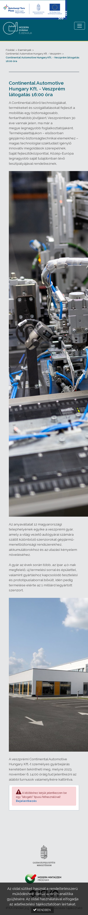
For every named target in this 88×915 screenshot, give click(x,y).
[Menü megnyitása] (79, 26)
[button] (42, 910)
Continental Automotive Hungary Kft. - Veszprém (33, 53)
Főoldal (10, 50)
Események (24, 50)
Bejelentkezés (26, 800)
